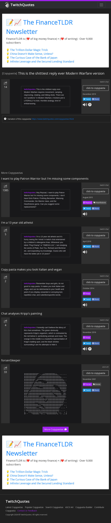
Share (95, 99)
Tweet (87, 99)
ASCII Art (69, 507)
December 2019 (89, 94)
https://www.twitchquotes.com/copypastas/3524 (53, 119)
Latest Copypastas (14, 507)
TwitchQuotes (20, 5)
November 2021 (89, 379)
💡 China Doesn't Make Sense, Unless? (29, 53)
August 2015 (88, 197)
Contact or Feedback (27, 510)
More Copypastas (55, 429)
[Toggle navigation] (101, 5)
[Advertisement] (55, 147)
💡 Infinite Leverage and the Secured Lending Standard (40, 61)
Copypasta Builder (83, 507)
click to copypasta (95, 88)
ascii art (105, 367)
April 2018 (87, 241)
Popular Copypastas (34, 507)
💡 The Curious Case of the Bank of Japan (31, 57)
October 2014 (88, 288)
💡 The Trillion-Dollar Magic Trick (27, 50)
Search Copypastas (54, 507)
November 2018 (89, 332)
